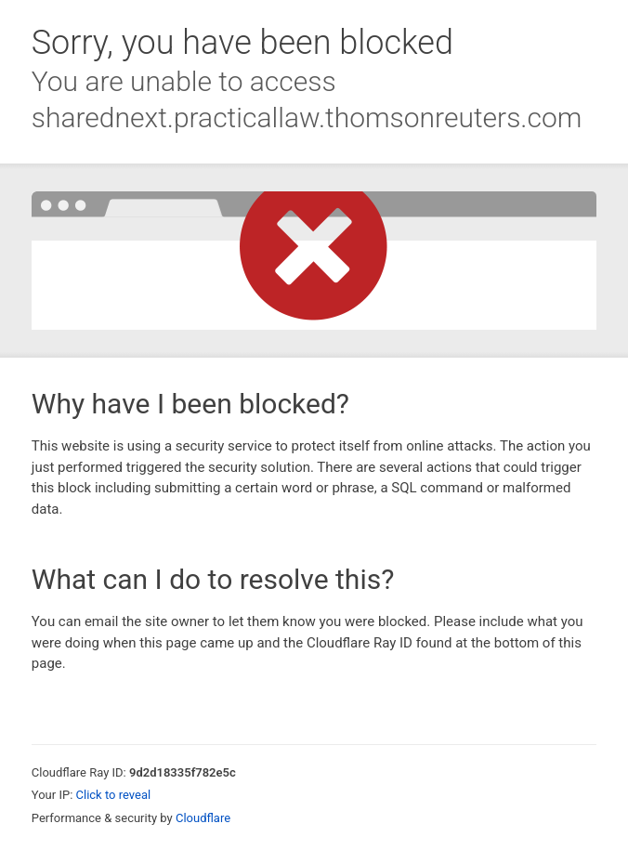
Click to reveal (113, 795)
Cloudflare (203, 818)
